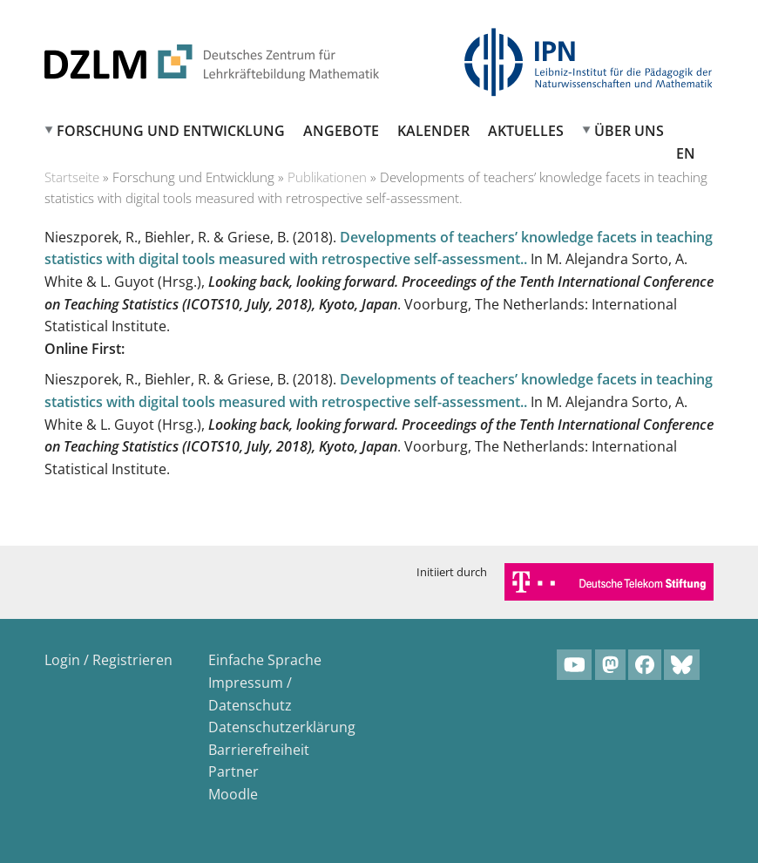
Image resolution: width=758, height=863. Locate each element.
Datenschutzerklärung (281, 727)
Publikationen (327, 177)
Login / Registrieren (108, 659)
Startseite (71, 177)
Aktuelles (526, 130)
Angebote (341, 130)
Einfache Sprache (264, 659)
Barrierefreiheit (258, 749)
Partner (233, 771)
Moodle (233, 794)
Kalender (433, 130)
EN (685, 153)
